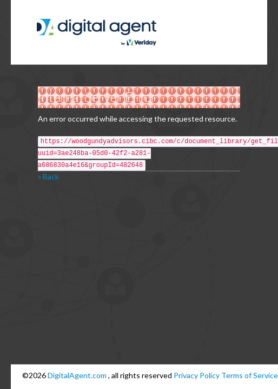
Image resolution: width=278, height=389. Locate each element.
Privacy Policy (197, 375)
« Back (48, 176)
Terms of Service (249, 375)
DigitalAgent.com (78, 375)
